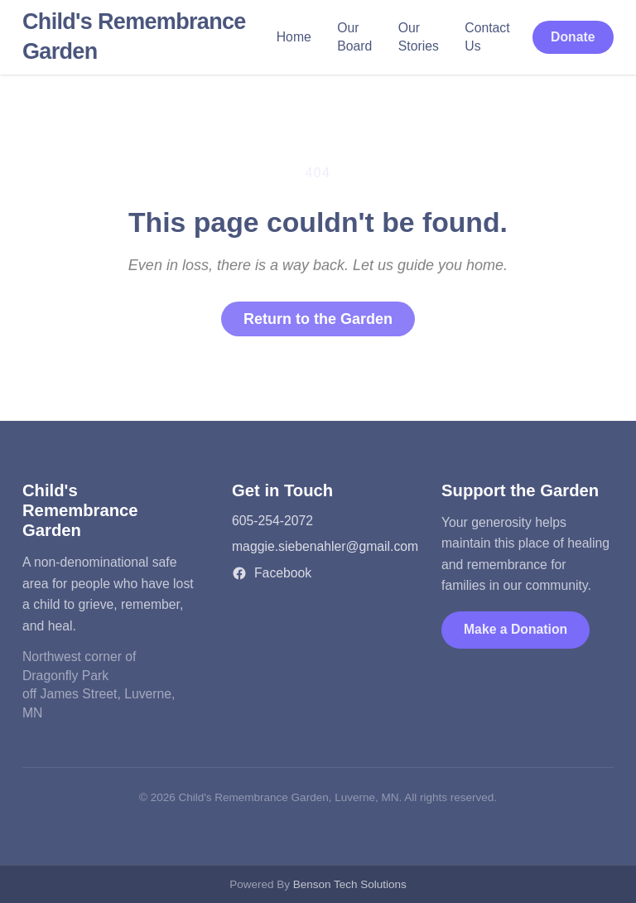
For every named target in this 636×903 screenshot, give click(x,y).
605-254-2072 (272, 521)
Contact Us (487, 37)
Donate (573, 37)
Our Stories (418, 37)
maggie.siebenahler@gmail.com (325, 546)
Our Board (354, 37)
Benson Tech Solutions (350, 884)
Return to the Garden (318, 319)
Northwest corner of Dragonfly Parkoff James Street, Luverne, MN (98, 684)
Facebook (271, 573)
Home (294, 37)
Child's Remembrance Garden (134, 36)
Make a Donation (515, 629)
